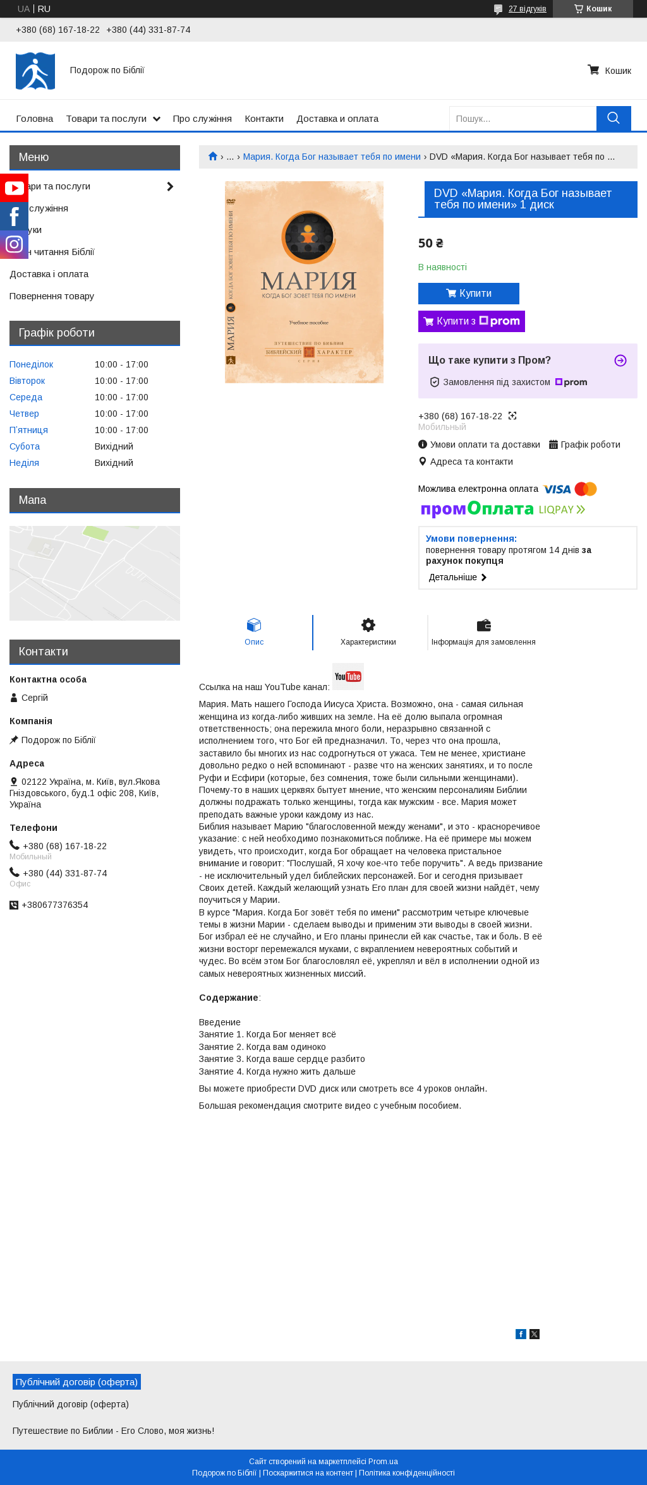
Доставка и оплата (337, 118)
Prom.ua (383, 1461)
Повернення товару (52, 295)
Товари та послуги (106, 118)
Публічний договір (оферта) (71, 1404)
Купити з (478, 321)
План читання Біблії (52, 251)
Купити (475, 293)
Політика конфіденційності (407, 1473)
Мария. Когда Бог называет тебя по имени (332, 157)
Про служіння (202, 118)
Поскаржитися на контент (308, 1473)
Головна (34, 118)
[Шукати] (613, 118)
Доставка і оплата (48, 273)
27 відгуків (528, 8)
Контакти (264, 118)
